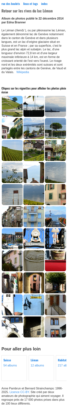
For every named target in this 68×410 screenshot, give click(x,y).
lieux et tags (30, 3)
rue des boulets (10, 3)
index (44, 3)
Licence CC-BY (19, 392)
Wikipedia (22, 72)
